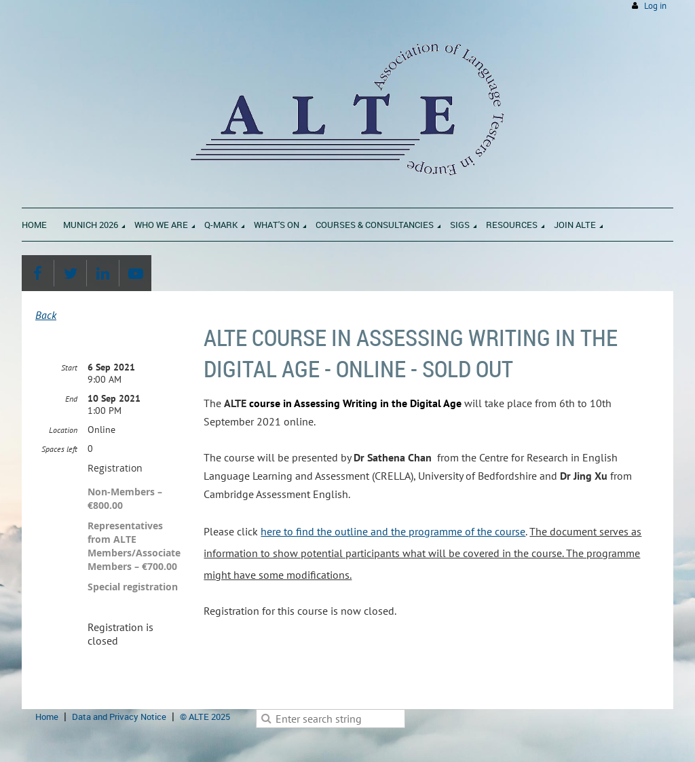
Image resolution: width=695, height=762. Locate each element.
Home (46, 716)
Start (69, 367)
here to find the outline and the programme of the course (393, 531)
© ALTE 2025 (205, 716)
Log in (655, 6)
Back (45, 315)
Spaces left (59, 449)
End (71, 399)
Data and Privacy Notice (119, 716)
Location (63, 430)
